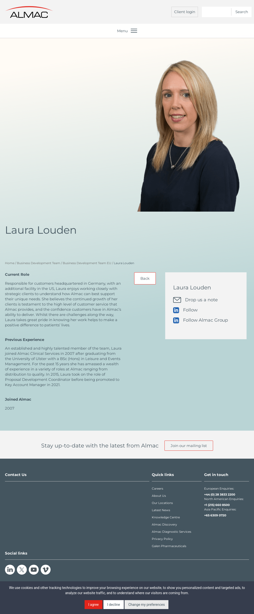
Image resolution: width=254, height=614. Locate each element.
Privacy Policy (162, 539)
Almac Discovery (164, 524)
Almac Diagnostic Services (171, 531)
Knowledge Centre (166, 517)
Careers (157, 488)
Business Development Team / (39, 263)
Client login (184, 11)
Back (145, 278)
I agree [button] (93, 605)
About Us (159, 496)
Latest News (161, 510)
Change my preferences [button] (146, 605)
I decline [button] (113, 605)
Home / (10, 263)
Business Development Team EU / (88, 263)
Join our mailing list (189, 445)
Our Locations (162, 503)
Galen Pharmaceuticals (169, 546)
